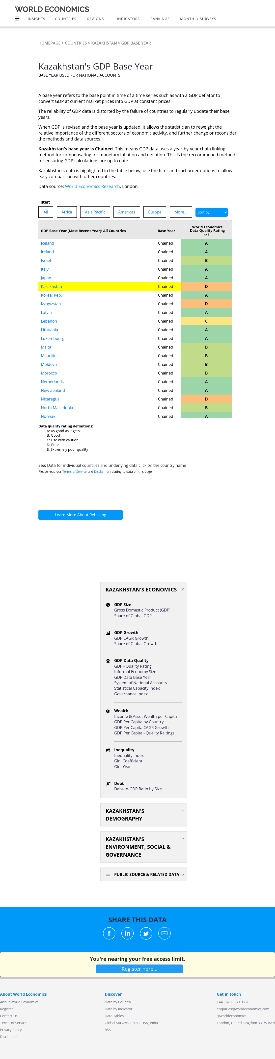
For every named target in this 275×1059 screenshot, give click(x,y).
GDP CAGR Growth (131, 638)
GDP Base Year (136, 43)
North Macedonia (57, 407)
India (154, 1022)
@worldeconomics (232, 1015)
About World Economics (19, 1002)
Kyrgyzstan (51, 303)
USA (144, 1022)
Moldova (49, 364)
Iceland (47, 243)
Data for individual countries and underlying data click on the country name (116, 465)
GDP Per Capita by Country (139, 722)
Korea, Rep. (51, 295)
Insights (36, 18)
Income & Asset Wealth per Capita (145, 716)
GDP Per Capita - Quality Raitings (144, 733)
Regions (95, 18)
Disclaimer (102, 471)
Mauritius (49, 355)
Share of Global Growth (135, 643)
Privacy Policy (11, 1029)
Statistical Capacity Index (137, 688)
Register (6, 1009)
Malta (46, 347)
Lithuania (49, 329)
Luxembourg (52, 338)
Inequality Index (129, 755)
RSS (108, 1029)
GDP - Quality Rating (132, 666)
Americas (126, 212)
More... (180, 212)
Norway (48, 416)
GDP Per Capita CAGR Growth (141, 727)
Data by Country (118, 1002)
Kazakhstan (104, 43)
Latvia (46, 312)
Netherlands (52, 381)
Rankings (160, 18)
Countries (76, 43)
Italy (45, 269)
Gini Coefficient (128, 761)
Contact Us (9, 1015)
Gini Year (122, 766)
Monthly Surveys (198, 18)
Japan (46, 278)
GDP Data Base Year (132, 677)
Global (110, 1022)
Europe (155, 212)
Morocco (49, 373)
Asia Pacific (95, 212)
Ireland (47, 252)
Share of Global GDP (133, 615)
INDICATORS (128, 18)
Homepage (49, 43)
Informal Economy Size (135, 671)
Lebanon (49, 321)
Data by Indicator (119, 1009)
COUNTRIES (65, 18)
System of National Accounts (140, 682)
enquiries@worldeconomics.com (243, 1009)
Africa (66, 212)
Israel (46, 260)
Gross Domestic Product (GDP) (142, 610)
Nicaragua (50, 399)
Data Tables (114, 1015)
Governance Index (131, 694)
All (46, 212)
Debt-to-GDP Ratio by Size (138, 789)
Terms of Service (74, 471)
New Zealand (53, 390)
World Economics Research (92, 186)
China (134, 1022)
